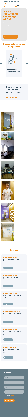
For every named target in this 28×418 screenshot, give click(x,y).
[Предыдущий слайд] (1, 63)
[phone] (14, 321)
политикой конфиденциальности (11, 334)
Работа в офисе (20, 5)
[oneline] (14, 325)
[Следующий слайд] (27, 63)
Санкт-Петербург (12, 269)
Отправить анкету (9, 338)
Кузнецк (12, 287)
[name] (14, 316)
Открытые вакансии (10, 37)
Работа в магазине (9, 5)
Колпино (12, 251)
